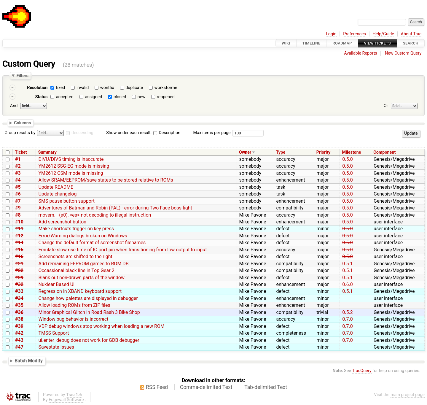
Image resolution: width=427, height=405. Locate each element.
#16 (19, 256)
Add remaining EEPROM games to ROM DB (83, 263)
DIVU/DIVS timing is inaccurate (70, 159)
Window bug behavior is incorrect (73, 319)
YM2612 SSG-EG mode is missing (73, 166)
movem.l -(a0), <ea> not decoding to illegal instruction (94, 215)
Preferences (354, 33)
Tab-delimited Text (265, 387)
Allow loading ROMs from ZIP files (74, 305)
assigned (93, 96)
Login (331, 33)
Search (410, 43)
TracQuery (361, 370)
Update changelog (57, 194)
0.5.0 (347, 159)
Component (384, 152)
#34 (19, 298)
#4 (18, 180)
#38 (19, 319)
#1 (18, 159)
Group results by (19, 132)
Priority (323, 152)
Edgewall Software (66, 399)
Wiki (286, 43)
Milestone (351, 152)
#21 (19, 263)
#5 (18, 187)
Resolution (37, 87)
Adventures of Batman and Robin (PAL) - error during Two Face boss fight (115, 208)
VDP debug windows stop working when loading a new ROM (101, 326)
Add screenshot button (62, 222)
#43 (19, 340)
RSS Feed (157, 387)
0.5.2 (347, 312)
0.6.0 (347, 284)
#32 (19, 284)
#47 (19, 347)
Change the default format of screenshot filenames (92, 242)
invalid (83, 87)
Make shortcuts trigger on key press (76, 228)
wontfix (107, 87)
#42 (19, 333)
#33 (19, 291)
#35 (19, 305)
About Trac (411, 33)
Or (386, 105)
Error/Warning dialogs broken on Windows (82, 236)
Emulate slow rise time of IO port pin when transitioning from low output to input (122, 249)
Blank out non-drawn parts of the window (81, 277)
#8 (18, 215)
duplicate (134, 87)
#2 (18, 166)
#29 (19, 277)
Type (280, 152)
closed (120, 96)
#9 (18, 208)
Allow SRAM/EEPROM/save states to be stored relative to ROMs (105, 180)
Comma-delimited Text (206, 387)
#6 (18, 194)
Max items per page (211, 132)
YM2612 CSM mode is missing (70, 173)
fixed (60, 87)
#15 (19, 249)
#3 (18, 173)
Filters (22, 75)
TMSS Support (53, 333)
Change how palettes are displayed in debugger (88, 298)
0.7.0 (347, 319)
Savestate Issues (56, 347)
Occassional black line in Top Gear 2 (76, 270)
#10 (19, 222)
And (13, 105)
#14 (19, 242)
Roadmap (342, 43)
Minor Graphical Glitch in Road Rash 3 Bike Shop (89, 312)
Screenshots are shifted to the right (75, 256)
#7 (18, 201)
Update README (55, 187)
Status (41, 96)
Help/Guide (383, 33)
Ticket (21, 152)
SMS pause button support (66, 201)
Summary (47, 152)
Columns (22, 122)
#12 (19, 236)
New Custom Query (403, 53)
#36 (19, 312)
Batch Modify (29, 360)
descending (82, 132)
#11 (19, 228)
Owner (245, 152)
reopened (166, 96)
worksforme (165, 87)
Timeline (311, 43)
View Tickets (377, 43)
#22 (19, 270)
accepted (65, 96)
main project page (408, 394)
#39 (19, 326)
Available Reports (360, 53)
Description (166, 132)
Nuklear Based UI (56, 284)
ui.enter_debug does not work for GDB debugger (88, 340)
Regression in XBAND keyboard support (80, 291)
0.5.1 (347, 263)
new (141, 96)
